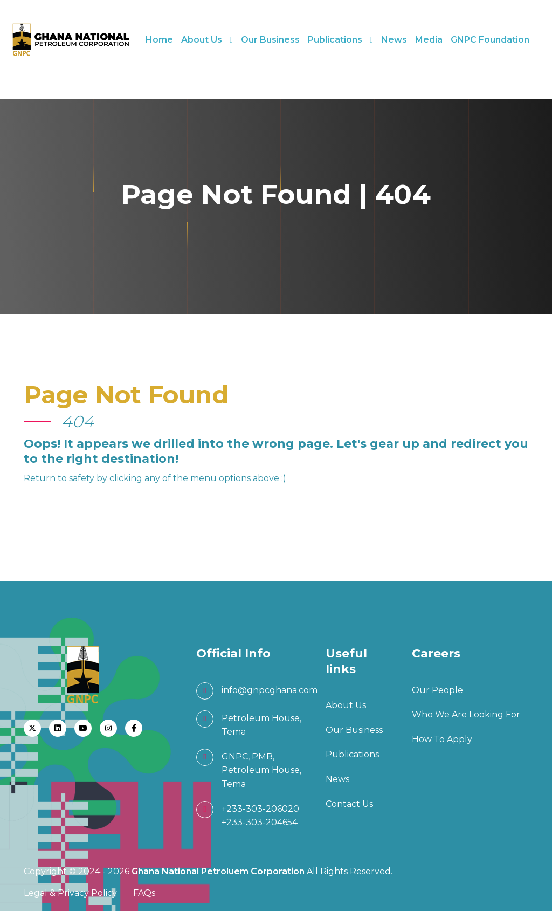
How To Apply (442, 739)
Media (429, 40)
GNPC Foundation (490, 40)
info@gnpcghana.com (270, 690)
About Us (201, 40)
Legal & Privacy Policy (70, 893)
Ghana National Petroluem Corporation (219, 871)
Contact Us (349, 804)
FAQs (144, 893)
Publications (335, 40)
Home (159, 40)
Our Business (270, 40)
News (394, 40)
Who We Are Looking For (466, 714)
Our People (437, 690)
